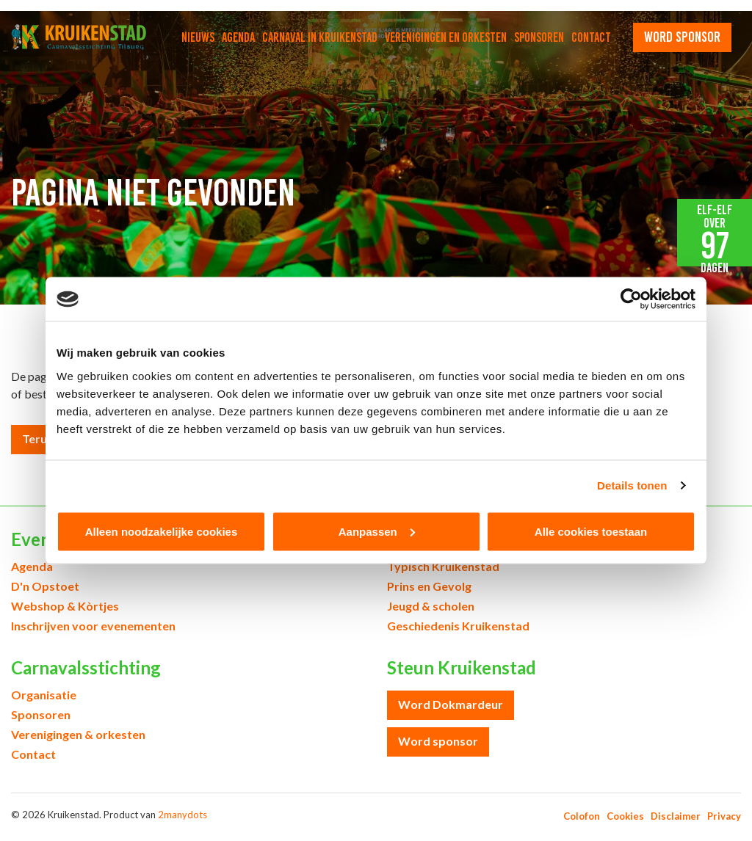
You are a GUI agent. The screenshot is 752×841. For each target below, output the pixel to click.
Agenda (238, 37)
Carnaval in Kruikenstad (319, 37)
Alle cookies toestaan (591, 531)
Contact (591, 37)
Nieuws (197, 37)
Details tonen (632, 485)
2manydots (182, 814)
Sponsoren (539, 37)
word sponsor (682, 36)
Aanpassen (377, 531)
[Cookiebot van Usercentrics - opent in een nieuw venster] (631, 299)
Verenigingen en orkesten (446, 37)
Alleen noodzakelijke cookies (161, 531)
